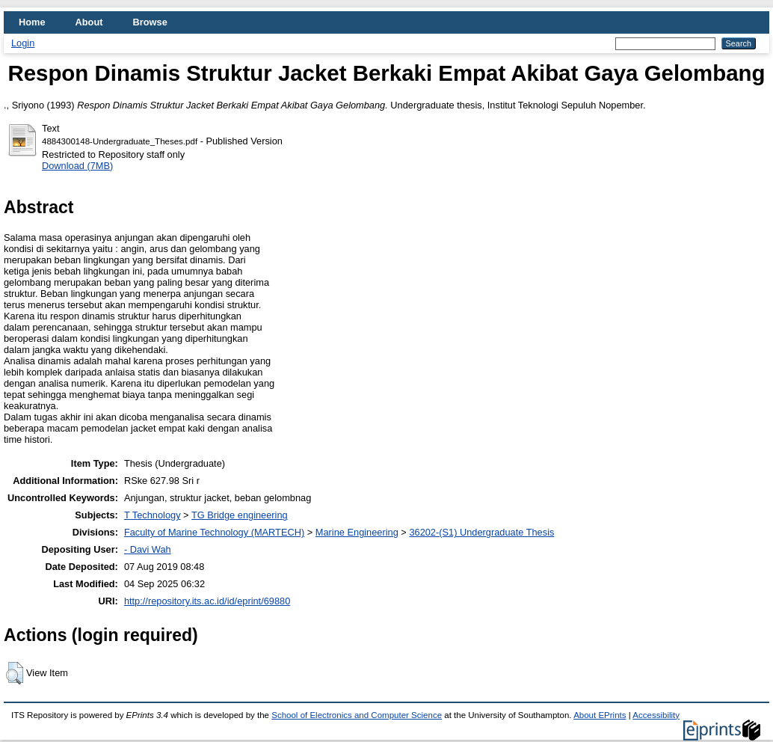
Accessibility (656, 715)
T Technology (152, 515)
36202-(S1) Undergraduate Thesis (481, 532)
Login (22, 43)
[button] (14, 673)
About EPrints (599, 715)
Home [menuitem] (32, 22)
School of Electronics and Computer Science (356, 715)
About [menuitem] (89, 22)
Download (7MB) (77, 165)
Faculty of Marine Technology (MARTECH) (214, 532)
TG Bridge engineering (239, 515)
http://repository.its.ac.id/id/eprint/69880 (207, 601)
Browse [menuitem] (150, 22)
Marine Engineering (356, 532)
